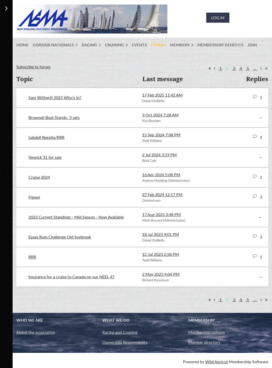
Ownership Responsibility (124, 342)
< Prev (215, 68)
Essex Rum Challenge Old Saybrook (59, 236)
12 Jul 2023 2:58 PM (160, 254)
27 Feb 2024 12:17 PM (162, 194)
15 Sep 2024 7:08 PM (161, 134)
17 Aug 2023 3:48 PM (161, 214)
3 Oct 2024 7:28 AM (160, 114)
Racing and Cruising (119, 332)
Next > (261, 68)
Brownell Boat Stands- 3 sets (54, 117)
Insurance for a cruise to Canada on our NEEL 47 (71, 276)
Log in (217, 17)
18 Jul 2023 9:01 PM (160, 234)
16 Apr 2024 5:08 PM (161, 174)
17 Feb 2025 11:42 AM (162, 95)
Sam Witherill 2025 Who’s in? (54, 97)
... (254, 68)
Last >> (266, 68)
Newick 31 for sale (45, 157)
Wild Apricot (216, 361)
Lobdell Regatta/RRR (46, 137)
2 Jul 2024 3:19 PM (159, 154)
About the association (35, 332)
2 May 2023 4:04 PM (160, 274)
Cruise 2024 (39, 177)
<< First (209, 68)
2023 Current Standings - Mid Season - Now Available (76, 216)
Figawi (34, 197)
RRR (32, 256)
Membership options (206, 332)
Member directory (204, 342)
